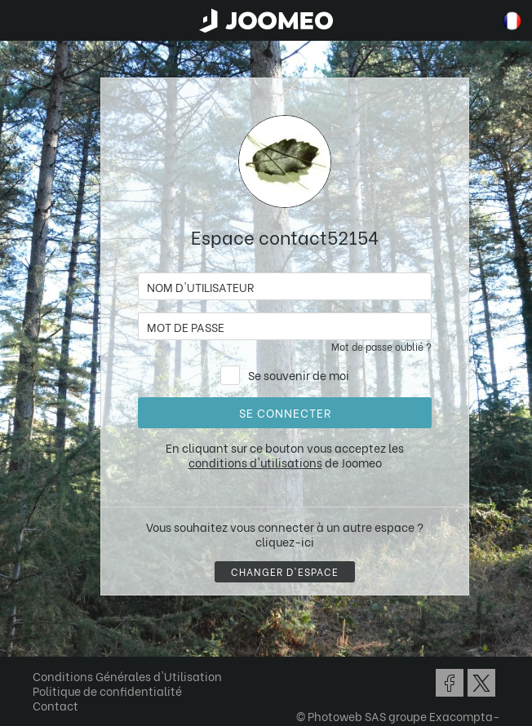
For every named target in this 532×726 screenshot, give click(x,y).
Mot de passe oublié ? (381, 346)
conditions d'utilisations (255, 462)
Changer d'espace (285, 571)
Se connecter (285, 412)
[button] (43, 642)
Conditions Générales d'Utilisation (127, 675)
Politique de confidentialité (107, 690)
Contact (55, 705)
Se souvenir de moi (298, 374)
